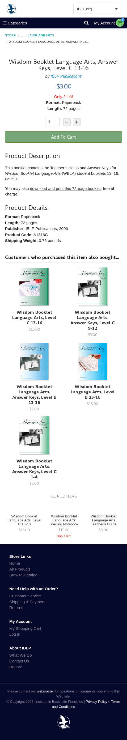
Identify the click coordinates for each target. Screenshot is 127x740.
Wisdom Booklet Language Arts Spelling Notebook (64, 520)
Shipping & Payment (27, 601)
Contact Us (19, 661)
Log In (14, 634)
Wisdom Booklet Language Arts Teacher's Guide (104, 520)
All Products (20, 569)
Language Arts (41, 35)
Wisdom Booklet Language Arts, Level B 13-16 (93, 392)
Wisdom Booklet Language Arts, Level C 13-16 (34, 317)
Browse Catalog (23, 575)
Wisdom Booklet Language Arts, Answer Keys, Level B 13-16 (34, 395)
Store (10, 35)
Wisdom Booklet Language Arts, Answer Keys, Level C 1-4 (34, 469)
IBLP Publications (66, 76)
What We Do (20, 655)
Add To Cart (63, 137)
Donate (15, 667)
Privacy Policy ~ (98, 702)
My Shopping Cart (25, 628)
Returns (16, 607)
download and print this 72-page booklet (65, 188)
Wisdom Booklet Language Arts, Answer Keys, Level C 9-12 (92, 320)
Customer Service (25, 596)
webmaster (45, 691)
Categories (13, 23)
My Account (104, 23)
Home (14, 563)
